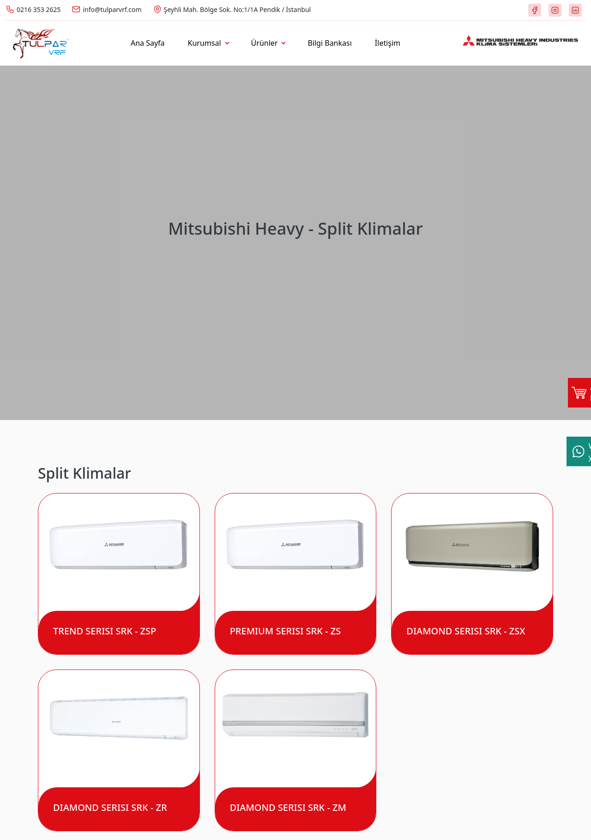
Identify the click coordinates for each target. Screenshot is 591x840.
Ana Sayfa (148, 43)
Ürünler (264, 43)
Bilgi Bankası (329, 43)
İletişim (387, 43)
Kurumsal (204, 43)
